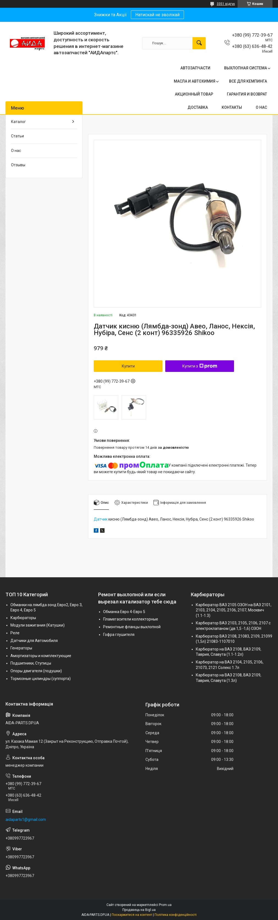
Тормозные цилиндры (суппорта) (40, 678)
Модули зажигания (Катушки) (37, 625)
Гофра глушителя (118, 634)
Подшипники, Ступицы (30, 663)
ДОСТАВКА (198, 107)
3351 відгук (226, 4)
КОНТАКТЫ (232, 107)
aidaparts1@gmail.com (25, 819)
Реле (15, 633)
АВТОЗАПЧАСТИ (195, 68)
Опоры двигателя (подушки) (36, 671)
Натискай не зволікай (157, 14)
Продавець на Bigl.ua (139, 910)
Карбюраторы (23, 618)
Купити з (199, 366)
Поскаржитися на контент (132, 915)
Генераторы (21, 648)
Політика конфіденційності (176, 915)
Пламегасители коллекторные (130, 619)
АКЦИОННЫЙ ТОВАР (194, 94)
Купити (128, 366)
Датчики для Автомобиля (34, 640)
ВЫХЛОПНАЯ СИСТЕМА (245, 68)
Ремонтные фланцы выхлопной (132, 627)
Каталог (18, 121)
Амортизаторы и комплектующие (40, 656)
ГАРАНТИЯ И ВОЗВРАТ (247, 94)
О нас (16, 150)
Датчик (101, 519)
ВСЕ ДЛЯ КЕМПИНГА (248, 81)
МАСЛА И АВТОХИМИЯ (194, 81)
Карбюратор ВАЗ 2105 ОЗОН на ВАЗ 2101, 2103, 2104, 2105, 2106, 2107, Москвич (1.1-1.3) (233, 610)
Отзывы (18, 165)
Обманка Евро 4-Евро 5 (124, 611)
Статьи (17, 136)
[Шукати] (199, 43)
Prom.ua (165, 905)
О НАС (261, 107)
